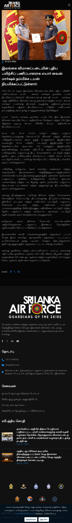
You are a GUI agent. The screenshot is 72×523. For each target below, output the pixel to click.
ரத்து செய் (44, 519)
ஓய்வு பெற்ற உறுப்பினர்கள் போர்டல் (20, 393)
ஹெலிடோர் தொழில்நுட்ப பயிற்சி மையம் (23, 410)
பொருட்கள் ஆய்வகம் (13, 405)
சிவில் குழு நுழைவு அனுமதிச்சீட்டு (19, 399)
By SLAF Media (9, 61)
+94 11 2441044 (12, 359)
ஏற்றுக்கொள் (31, 519)
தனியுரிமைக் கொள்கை (25, 514)
